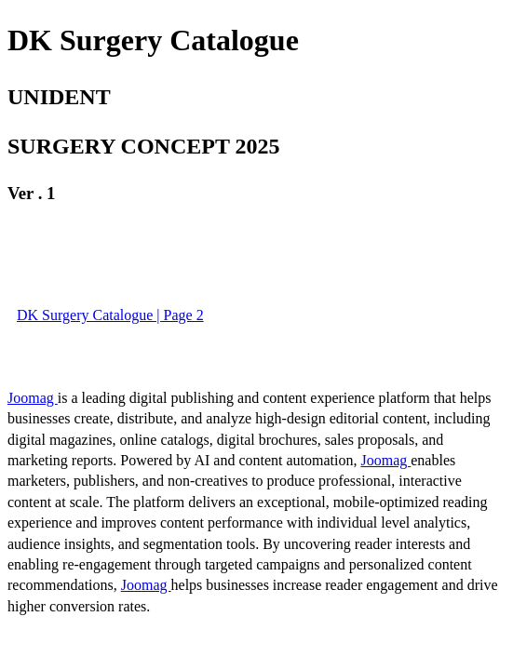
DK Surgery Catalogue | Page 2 (110, 315)
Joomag (32, 398)
